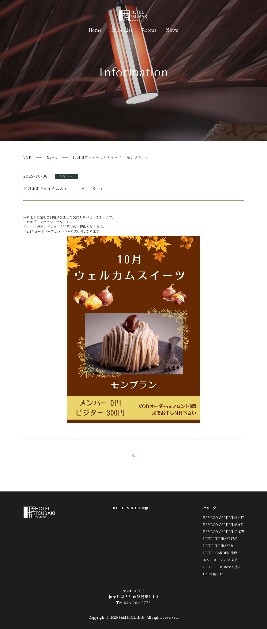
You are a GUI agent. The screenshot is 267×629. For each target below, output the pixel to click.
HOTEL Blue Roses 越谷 (222, 566)
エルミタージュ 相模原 (220, 559)
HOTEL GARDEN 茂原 (220, 552)
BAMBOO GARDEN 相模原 (223, 531)
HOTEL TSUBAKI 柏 (218, 545)
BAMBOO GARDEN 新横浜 (223, 524)
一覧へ (133, 456)
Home (95, 30)
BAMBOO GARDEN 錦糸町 (223, 517)
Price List (121, 30)
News (172, 30)
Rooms (149, 30)
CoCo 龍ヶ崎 (213, 573)
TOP (27, 157)
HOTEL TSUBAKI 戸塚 (220, 538)
